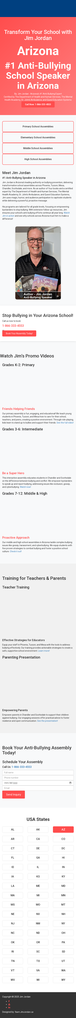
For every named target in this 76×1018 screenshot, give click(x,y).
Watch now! (25, 487)
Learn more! (44, 651)
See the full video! (65, 422)
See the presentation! (47, 721)
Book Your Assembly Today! (19, 333)
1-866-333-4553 (22, 766)
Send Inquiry (13, 794)
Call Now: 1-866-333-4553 (38, 104)
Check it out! (16, 551)
